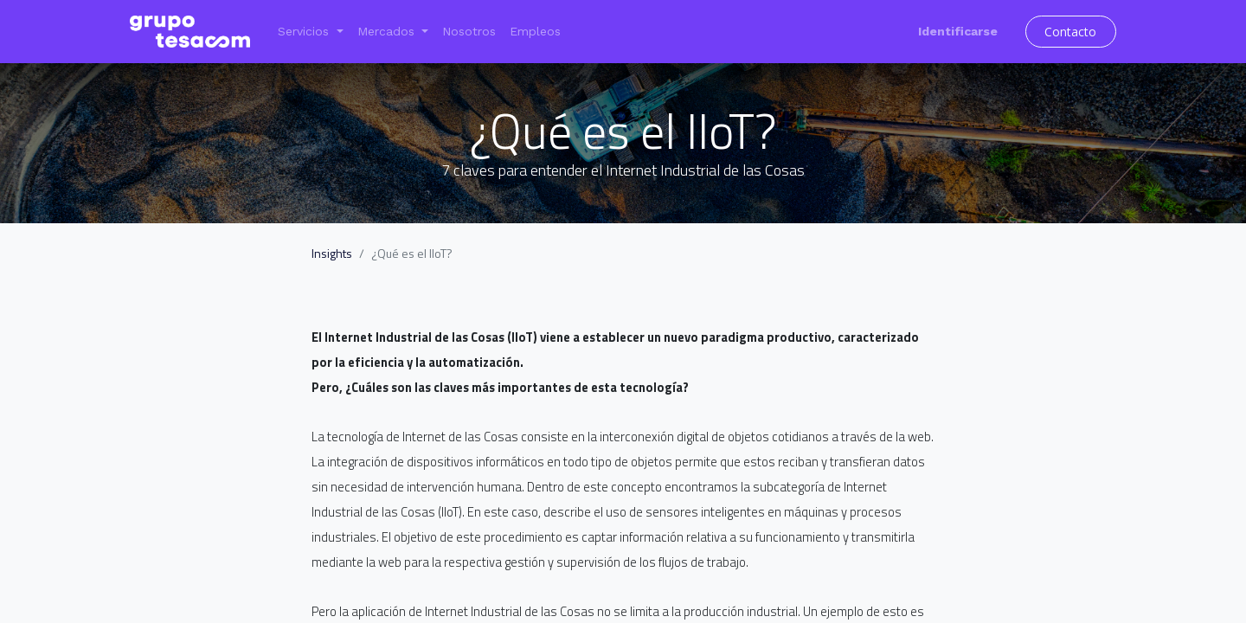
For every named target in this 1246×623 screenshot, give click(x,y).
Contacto (1070, 31)
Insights (332, 253)
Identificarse (958, 31)
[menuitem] (469, 32)
